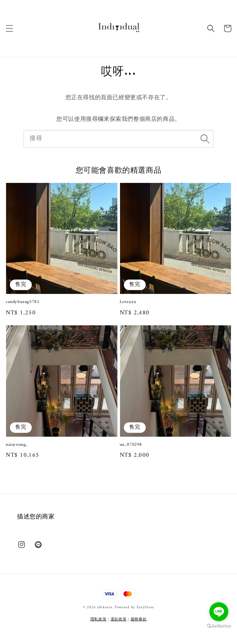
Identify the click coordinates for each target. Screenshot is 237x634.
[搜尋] (204, 138)
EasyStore (145, 607)
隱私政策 (98, 619)
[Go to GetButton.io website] (219, 626)
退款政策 (119, 619)
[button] (9, 28)
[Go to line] (218, 611)
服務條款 (139, 619)
